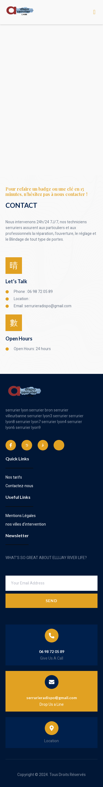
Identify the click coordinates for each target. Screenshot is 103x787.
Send (51, 600)
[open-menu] (94, 12)
